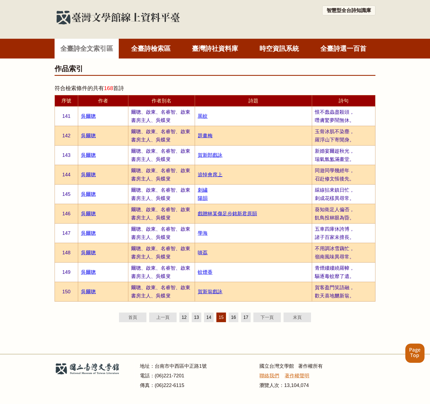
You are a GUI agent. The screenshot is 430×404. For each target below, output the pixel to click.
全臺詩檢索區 (151, 48)
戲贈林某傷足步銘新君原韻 (227, 213)
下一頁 (267, 317)
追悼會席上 (210, 174)
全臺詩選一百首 (343, 48)
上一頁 (162, 317)
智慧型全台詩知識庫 (349, 10)
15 (221, 317)
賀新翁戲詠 (210, 291)
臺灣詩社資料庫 (215, 48)
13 (196, 317)
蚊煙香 (205, 272)
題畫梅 (205, 135)
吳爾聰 (88, 116)
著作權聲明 (297, 375)
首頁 (132, 317)
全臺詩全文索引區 (86, 48)
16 (233, 317)
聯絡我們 (269, 375)
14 (208, 317)
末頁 (297, 317)
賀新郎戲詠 (210, 155)
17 (246, 317)
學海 (203, 233)
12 (184, 317)
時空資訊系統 (279, 48)
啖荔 (203, 252)
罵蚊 (203, 116)
